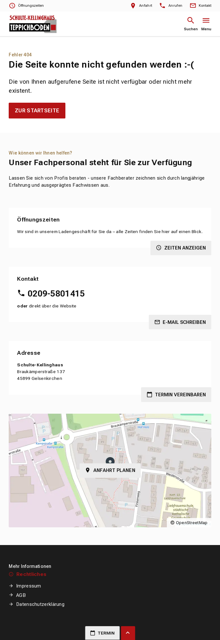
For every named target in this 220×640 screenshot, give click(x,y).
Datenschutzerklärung (40, 604)
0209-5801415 (56, 293)
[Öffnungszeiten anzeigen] (26, 6)
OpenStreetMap (192, 522)
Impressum (28, 586)
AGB (21, 595)
